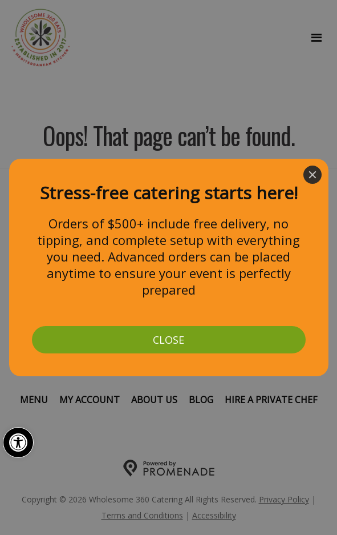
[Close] (312, 175)
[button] (18, 442)
